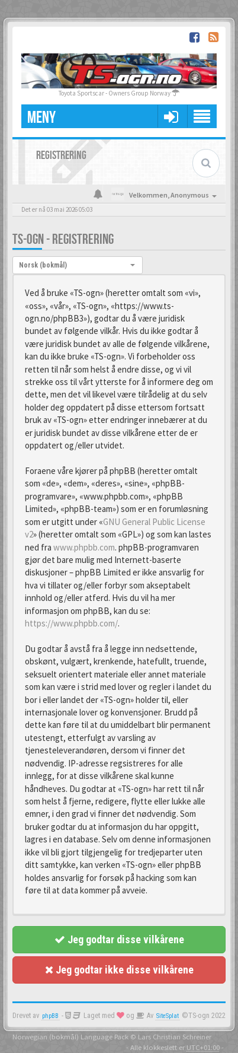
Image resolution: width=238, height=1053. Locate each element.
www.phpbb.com (84, 547)
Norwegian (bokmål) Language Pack (70, 1036)
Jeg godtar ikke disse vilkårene (119, 969)
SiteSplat (167, 1016)
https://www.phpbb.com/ (71, 623)
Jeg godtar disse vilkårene (119, 939)
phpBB (50, 1016)
